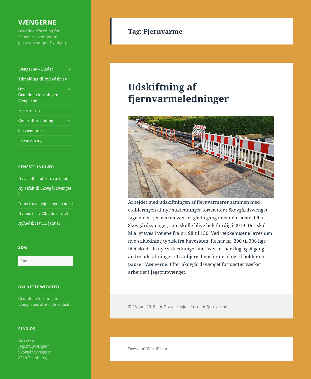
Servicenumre (31, 130)
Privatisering (30, 140)
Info (194, 306)
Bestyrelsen (29, 110)
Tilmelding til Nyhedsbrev (42, 79)
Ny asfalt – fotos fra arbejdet (44, 178)
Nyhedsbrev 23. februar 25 (43, 213)
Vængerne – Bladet (35, 69)
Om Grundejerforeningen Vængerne (38, 94)
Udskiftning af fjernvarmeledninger (178, 92)
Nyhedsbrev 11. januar (39, 223)
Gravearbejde (176, 306)
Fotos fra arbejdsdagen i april (45, 203)
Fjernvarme (216, 306)
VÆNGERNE (37, 22)
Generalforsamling (35, 120)
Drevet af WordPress (147, 349)
